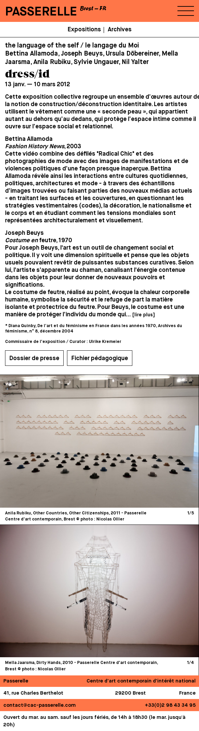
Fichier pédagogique (99, 358)
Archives (120, 30)
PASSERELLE (41, 12)
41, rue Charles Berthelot (33, 693)
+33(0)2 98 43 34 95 (170, 705)
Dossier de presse (34, 358)
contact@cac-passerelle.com (39, 705)
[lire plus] (143, 315)
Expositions (84, 30)
